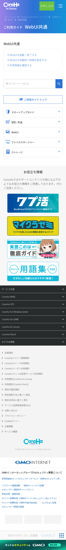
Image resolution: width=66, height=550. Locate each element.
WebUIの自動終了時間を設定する (28, 60)
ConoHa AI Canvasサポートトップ (33, 17)
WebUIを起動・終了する (23, 55)
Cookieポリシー (12, 421)
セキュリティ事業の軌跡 (13, 507)
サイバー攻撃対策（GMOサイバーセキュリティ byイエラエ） (30, 498)
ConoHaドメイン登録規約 (17, 358)
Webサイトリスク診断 (34, 485)
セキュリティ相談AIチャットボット (18, 489)
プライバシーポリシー (15, 415)
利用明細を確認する (21, 65)
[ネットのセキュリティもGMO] (33, 544)
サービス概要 (11, 431)
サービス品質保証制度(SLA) (18, 405)
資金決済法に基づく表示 (16, 400)
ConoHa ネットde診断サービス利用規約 (24, 373)
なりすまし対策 (49, 502)
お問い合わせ (11, 410)
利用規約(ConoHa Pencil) (17, 384)
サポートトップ (10, 17)
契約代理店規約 (12, 389)
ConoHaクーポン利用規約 (17, 368)
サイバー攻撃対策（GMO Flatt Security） (20, 502)
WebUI (10, 19)
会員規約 (9, 352)
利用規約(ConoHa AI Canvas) (18, 379)
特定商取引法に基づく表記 (17, 394)
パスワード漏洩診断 (11, 485)
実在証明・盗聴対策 (11, 494)
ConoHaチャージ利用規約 (17, 363)
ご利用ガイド (57, 17)
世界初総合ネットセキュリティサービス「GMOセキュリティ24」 (31, 478)
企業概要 (9, 426)
